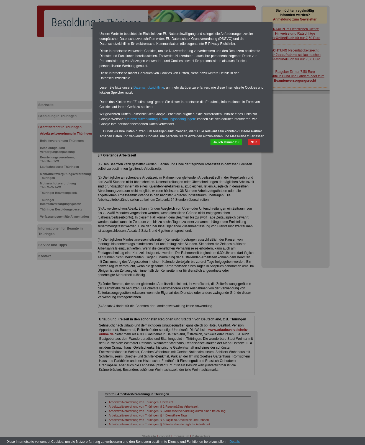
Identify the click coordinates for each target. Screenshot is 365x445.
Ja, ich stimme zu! (226, 142)
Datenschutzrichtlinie (148, 87)
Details (235, 442)
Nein (254, 142)
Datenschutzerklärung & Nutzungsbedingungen (160, 119)
